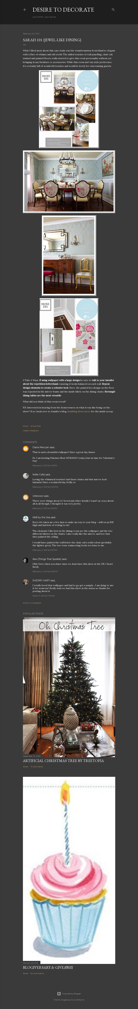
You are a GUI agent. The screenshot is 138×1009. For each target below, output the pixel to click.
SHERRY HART (41, 580)
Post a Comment (32, 603)
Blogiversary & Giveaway (48, 967)
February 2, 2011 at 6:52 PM (45, 571)
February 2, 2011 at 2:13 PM (45, 465)
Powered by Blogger (69, 994)
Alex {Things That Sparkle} (47, 559)
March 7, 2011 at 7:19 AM (43, 596)
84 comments (37, 973)
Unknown (38, 496)
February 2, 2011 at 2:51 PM (45, 508)
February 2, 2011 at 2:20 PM (45, 487)
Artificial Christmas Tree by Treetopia (63, 760)
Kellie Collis (39, 474)
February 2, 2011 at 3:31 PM (45, 550)
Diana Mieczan (41, 447)
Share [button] (25, 426)
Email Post (36, 426)
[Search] (113, 9)
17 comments (37, 766)
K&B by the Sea (41, 517)
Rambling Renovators (79, 411)
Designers (34, 430)
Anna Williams (77, 1000)
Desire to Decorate (63, 9)
